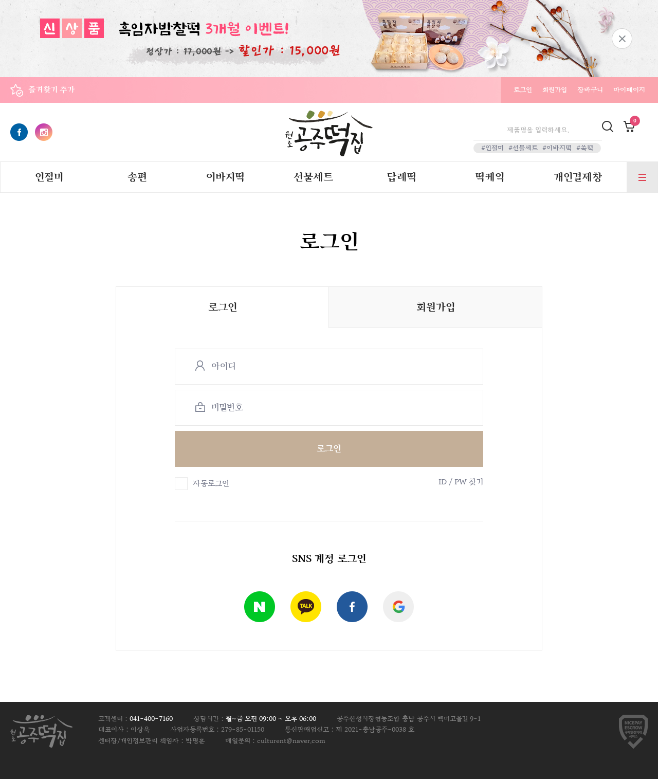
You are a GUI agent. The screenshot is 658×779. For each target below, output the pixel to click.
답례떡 (401, 177)
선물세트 (313, 177)
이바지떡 (225, 177)
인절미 (49, 177)
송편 (137, 177)
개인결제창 (578, 177)
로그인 (523, 90)
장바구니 (590, 90)
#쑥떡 (584, 148)
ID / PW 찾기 (460, 482)
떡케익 (489, 177)
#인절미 (492, 148)
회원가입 (554, 90)
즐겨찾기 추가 (51, 90)
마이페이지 (629, 90)
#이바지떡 (557, 148)
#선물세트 (523, 148)
